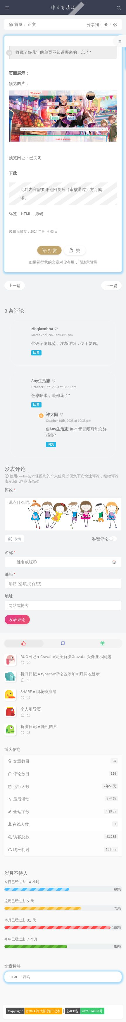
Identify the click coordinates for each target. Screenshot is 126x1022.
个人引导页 (30, 709)
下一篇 (111, 285)
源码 (39, 213)
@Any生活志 (57, 429)
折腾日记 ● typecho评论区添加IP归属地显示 (60, 674)
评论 (10, 490)
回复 (36, 353)
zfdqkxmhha (42, 328)
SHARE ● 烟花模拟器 (38, 691)
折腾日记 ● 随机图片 (38, 726)
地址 (9, 596)
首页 (16, 24)
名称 (10, 552)
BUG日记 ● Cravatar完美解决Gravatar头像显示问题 (65, 656)
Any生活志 (40, 380)
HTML (26, 213)
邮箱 (10, 574)
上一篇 (14, 285)
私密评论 (100, 538)
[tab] (23, 643)
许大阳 (52, 414)
